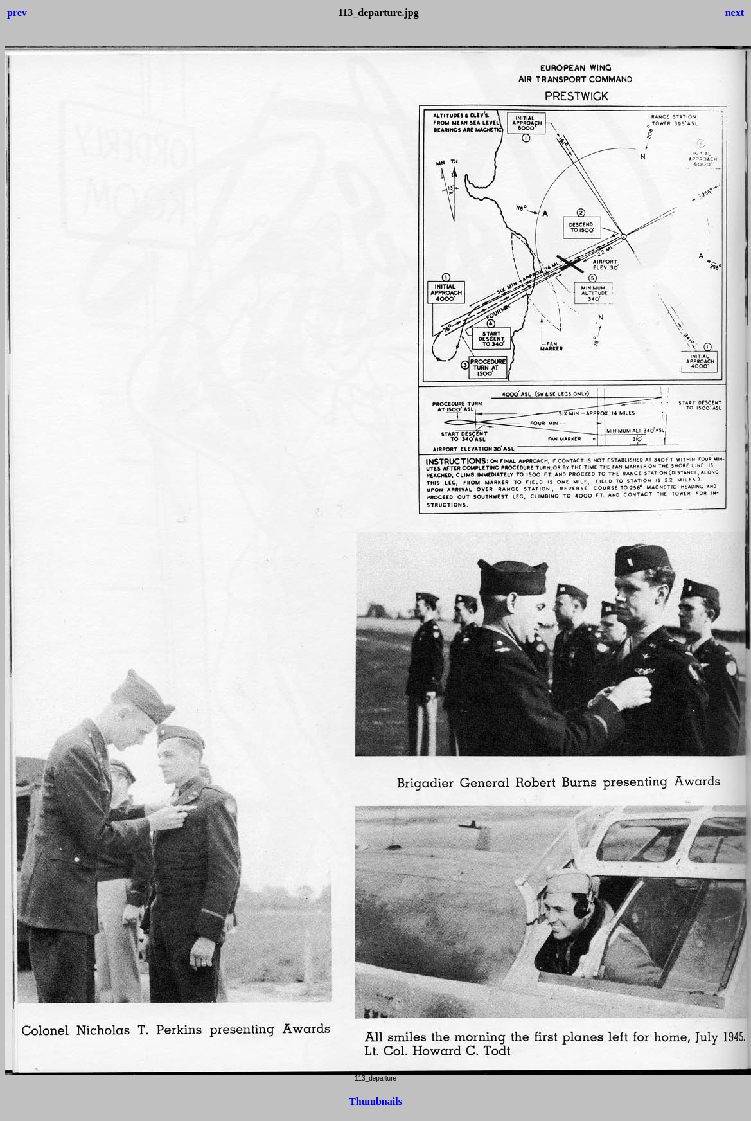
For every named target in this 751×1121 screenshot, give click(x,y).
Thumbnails (375, 1101)
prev (17, 12)
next (734, 12)
